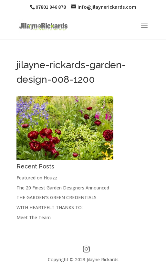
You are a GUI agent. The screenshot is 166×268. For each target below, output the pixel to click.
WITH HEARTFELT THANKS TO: (49, 207)
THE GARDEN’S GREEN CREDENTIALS (56, 197)
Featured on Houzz (36, 178)
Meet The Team (33, 217)
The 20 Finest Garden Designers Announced (62, 188)
